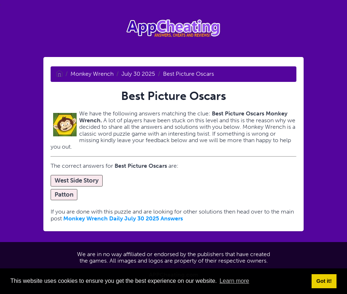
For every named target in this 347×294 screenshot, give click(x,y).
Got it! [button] (323, 281)
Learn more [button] (234, 281)
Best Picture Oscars (188, 73)
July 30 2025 (138, 73)
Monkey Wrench (91, 73)
